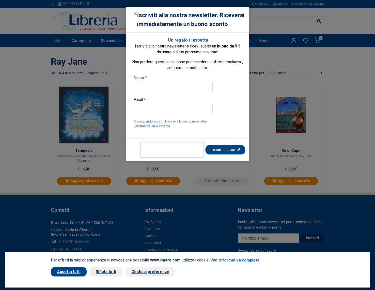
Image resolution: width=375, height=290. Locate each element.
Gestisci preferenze (150, 271)
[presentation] (172, 149)
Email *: (140, 99)
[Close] (135, 14)
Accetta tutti (68, 271)
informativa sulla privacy (152, 126)
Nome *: (140, 77)
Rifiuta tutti (106, 271)
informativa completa (239, 260)
